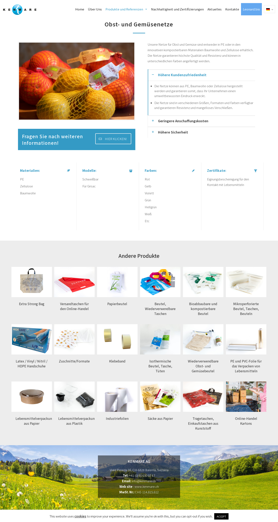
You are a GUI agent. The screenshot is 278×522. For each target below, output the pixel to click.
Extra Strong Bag (31, 303)
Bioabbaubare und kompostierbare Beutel (203, 308)
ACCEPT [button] (221, 516)
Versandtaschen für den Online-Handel (74, 306)
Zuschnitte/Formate (74, 361)
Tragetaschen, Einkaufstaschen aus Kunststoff (203, 423)
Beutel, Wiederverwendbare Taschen (160, 308)
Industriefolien (117, 418)
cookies (80, 516)
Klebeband (117, 361)
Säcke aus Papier (160, 418)
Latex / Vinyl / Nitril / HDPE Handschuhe (31, 363)
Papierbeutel (117, 303)
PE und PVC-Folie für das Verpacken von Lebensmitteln (246, 366)
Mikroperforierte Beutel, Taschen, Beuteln (246, 308)
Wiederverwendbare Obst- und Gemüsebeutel (203, 366)
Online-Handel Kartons (246, 421)
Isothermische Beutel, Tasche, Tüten (160, 366)
